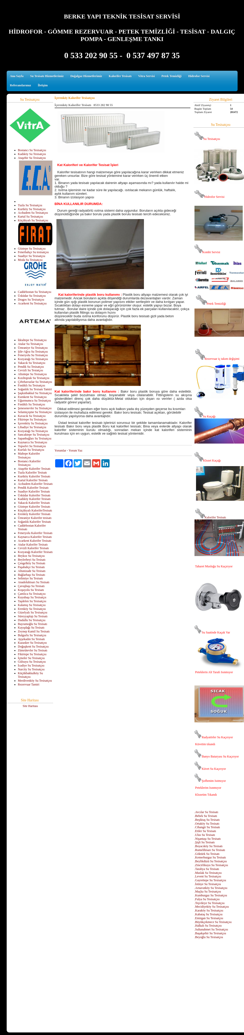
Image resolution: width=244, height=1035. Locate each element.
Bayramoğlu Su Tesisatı (32, 624)
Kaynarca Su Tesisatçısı (32, 442)
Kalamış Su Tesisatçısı (32, 605)
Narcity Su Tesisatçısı (31, 669)
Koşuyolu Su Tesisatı (31, 590)
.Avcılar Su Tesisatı (206, 812)
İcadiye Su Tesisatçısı (31, 665)
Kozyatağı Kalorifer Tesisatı (35, 552)
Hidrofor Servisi (198, 76)
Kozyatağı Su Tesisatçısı (33, 359)
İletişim (43, 85)
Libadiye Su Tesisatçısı (32, 427)
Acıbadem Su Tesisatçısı (33, 212)
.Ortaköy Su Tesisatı (206, 823)
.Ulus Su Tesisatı (204, 835)
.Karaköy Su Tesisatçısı (208, 910)
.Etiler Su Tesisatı (205, 831)
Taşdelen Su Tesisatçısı (32, 601)
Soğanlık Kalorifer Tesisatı (34, 522)
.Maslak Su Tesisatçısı (208, 873)
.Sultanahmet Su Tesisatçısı (211, 929)
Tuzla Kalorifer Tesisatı (32, 472)
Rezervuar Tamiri (29, 684)
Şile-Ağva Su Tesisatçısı (33, 351)
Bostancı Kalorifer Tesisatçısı (29, 463)
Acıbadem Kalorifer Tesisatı (35, 484)
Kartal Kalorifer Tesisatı (33, 480)
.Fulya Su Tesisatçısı (207, 899)
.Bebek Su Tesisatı (205, 816)
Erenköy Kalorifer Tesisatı (34, 514)
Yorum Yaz (75, 450)
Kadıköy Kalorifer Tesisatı (34, 499)
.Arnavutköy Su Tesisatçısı (211, 888)
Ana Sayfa (17, 76)
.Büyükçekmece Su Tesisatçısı (213, 922)
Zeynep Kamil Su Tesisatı (34, 631)
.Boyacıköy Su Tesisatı (208, 846)
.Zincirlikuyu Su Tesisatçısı (211, 865)
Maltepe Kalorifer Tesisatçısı (29, 455)
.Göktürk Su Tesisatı (207, 854)
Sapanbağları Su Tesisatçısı (35, 438)
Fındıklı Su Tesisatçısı (31, 385)
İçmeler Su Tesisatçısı (31, 658)
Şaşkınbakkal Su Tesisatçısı (35, 393)
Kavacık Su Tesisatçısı (32, 416)
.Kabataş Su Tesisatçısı (208, 914)
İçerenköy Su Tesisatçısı (33, 423)
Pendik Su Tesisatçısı (31, 366)
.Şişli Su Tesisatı (204, 842)
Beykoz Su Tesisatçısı (31, 556)
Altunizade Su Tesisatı (32, 571)
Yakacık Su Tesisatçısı (31, 363)
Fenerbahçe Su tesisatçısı (33, 252)
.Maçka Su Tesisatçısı (207, 891)
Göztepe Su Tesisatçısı (32, 248)
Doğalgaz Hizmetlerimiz (86, 76)
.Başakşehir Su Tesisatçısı (210, 933)
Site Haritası (30, 706)
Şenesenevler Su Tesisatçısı (35, 408)
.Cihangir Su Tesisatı (207, 827)
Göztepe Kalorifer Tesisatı (34, 506)
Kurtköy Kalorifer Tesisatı (34, 476)
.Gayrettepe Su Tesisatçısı (210, 880)
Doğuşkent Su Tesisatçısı (33, 646)
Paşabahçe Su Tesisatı (31, 567)
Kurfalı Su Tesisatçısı (31, 450)
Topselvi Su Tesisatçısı (32, 446)
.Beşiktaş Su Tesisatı (207, 820)
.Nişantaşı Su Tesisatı (207, 839)
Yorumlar (60, 450)
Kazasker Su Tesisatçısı (32, 642)
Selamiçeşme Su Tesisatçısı (35, 412)
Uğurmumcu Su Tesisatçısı (34, 400)
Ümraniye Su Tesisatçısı (33, 348)
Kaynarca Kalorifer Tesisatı (35, 537)
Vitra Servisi (146, 76)
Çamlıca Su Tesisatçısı (32, 594)
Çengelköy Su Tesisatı (31, 563)
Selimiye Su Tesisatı (30, 578)
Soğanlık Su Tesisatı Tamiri (35, 389)
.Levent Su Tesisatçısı (207, 876)
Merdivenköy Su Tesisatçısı (35, 680)
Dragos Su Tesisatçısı (31, 299)
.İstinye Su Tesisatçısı (207, 884)
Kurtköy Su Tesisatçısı (32, 209)
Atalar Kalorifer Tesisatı (33, 544)
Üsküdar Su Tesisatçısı (32, 296)
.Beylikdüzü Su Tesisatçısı (210, 861)
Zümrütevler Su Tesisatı (32, 650)
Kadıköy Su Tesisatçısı (32, 154)
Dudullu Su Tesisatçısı (32, 620)
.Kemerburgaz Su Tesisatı (210, 857)
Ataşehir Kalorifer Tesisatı (34, 468)
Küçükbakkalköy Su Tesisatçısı (30, 675)
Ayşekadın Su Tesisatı (31, 639)
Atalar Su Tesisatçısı (30, 344)
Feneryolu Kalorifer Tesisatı (35, 533)
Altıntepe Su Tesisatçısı (32, 374)
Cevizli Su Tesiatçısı (30, 370)
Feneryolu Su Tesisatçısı (33, 355)
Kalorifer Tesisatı (120, 76)
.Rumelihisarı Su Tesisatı (209, 850)
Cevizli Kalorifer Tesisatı (33, 548)
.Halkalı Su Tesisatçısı (208, 925)
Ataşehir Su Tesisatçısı (32, 158)
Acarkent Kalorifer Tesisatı (34, 540)
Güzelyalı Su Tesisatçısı (32, 612)
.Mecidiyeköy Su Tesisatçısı (211, 906)
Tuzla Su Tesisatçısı (30, 205)
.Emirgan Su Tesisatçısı (208, 918)
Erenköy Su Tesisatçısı (32, 609)
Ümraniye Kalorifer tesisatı (35, 518)
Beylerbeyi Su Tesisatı (32, 559)
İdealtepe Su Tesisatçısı (32, 340)
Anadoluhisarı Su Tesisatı (34, 582)
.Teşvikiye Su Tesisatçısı (209, 903)
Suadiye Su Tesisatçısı (31, 256)
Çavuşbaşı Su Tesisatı (31, 586)
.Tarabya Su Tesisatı (206, 869)
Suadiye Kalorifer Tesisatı (34, 491)
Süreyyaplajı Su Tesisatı (33, 616)
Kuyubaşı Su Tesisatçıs (32, 597)
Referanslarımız (20, 85)
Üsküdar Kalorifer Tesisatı (34, 495)
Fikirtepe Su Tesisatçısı (32, 419)
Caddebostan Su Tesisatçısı (34, 292)
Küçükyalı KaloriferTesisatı (35, 510)
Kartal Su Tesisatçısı (30, 216)
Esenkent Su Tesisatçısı (32, 397)
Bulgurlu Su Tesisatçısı (32, 635)
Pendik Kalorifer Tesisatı (33, 487)
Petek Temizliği (171, 76)
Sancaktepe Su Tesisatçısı (34, 434)
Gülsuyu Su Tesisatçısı (32, 661)
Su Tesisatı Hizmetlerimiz (47, 76)
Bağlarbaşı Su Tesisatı (31, 575)
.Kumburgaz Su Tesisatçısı (210, 895)
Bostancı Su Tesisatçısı (32, 150)
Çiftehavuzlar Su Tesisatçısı (35, 382)
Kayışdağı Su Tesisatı (31, 627)
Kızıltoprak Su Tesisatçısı (34, 378)
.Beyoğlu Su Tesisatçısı (208, 937)
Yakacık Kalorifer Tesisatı (34, 503)
